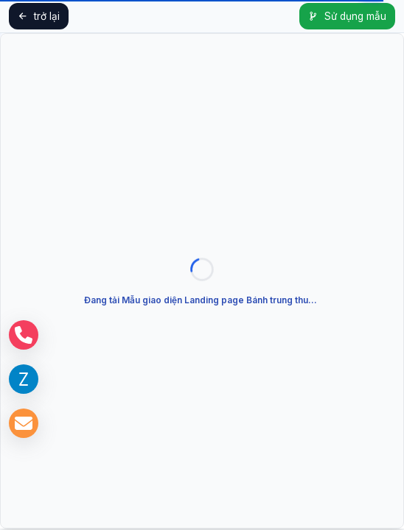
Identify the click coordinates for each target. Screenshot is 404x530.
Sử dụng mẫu (347, 16)
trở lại (39, 16)
